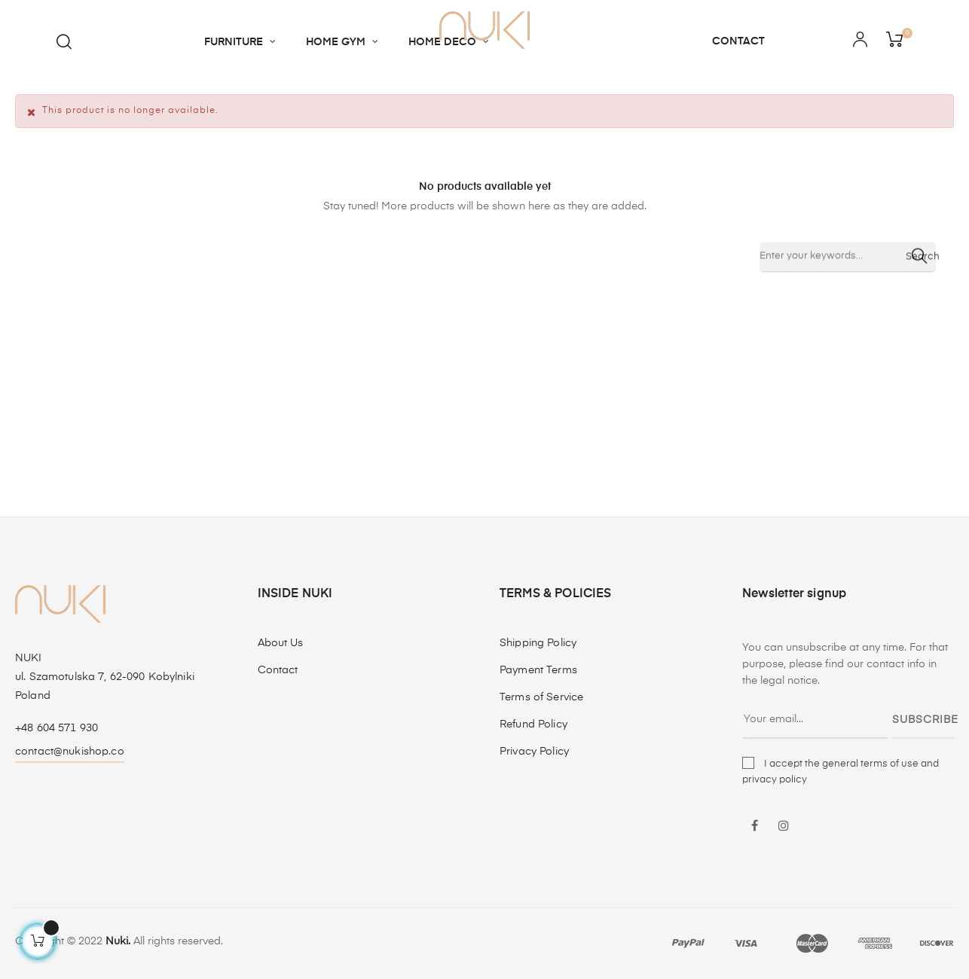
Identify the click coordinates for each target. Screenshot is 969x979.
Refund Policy (533, 724)
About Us (281, 643)
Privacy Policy (534, 751)
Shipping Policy (538, 643)
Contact (278, 670)
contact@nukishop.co (69, 751)
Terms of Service (541, 697)
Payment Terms (538, 670)
